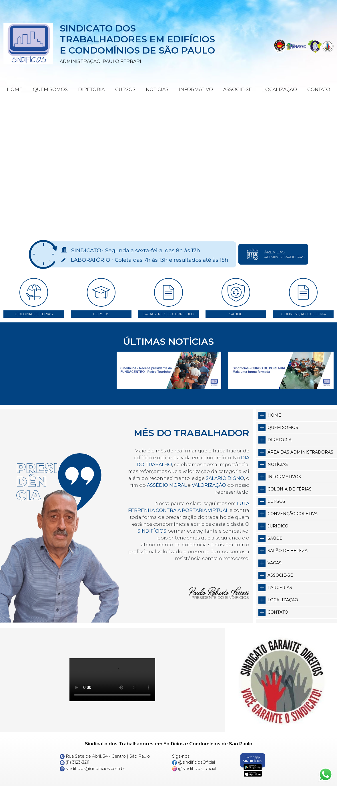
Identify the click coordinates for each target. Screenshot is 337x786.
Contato (318, 89)
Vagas (275, 563)
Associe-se (237, 89)
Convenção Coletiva (293, 513)
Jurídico (278, 526)
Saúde (275, 538)
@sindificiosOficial (193, 762)
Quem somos (283, 427)
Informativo (196, 89)
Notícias (157, 89)
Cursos (125, 89)
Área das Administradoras (300, 452)
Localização (279, 89)
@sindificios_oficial (194, 768)
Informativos (284, 476)
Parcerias (280, 587)
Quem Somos (50, 89)
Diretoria (91, 89)
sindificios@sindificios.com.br (92, 768)
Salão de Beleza (288, 550)
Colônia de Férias (290, 489)
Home (14, 89)
